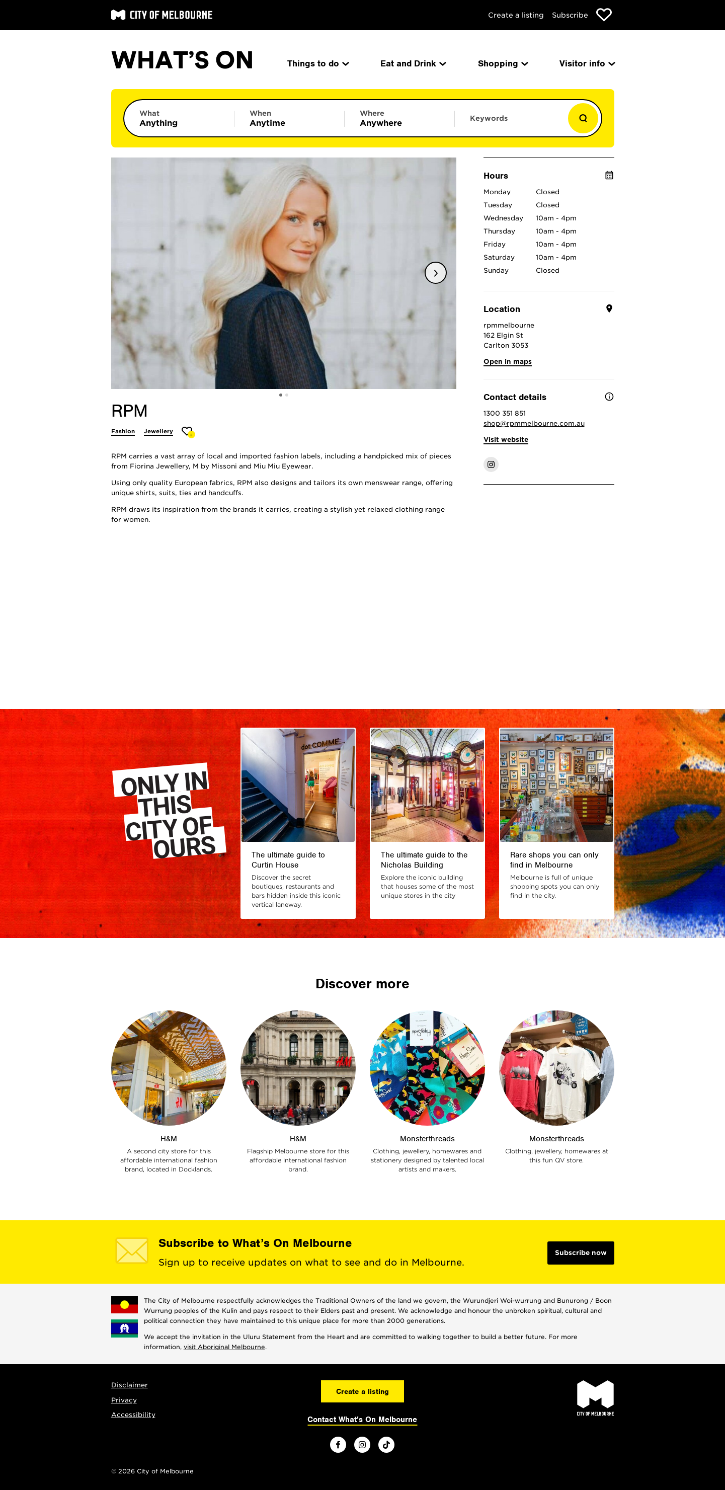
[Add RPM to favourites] (188, 432)
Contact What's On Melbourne (362, 1420)
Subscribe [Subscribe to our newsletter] (570, 15)
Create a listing (516, 15)
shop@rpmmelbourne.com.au (534, 423)
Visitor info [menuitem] (586, 63)
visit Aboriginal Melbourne (224, 1347)
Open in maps (508, 361)
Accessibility (133, 1415)
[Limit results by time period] (289, 118)
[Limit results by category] (179, 118)
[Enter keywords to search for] (509, 123)
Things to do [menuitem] (317, 63)
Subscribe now (581, 1253)
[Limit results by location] (399, 118)
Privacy (124, 1400)
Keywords (489, 118)
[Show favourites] (604, 15)
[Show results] (583, 118)
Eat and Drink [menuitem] (412, 63)
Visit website (506, 439)
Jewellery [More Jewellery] (158, 431)
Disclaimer (129, 1385)
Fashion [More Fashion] (123, 431)
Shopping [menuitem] (502, 63)
